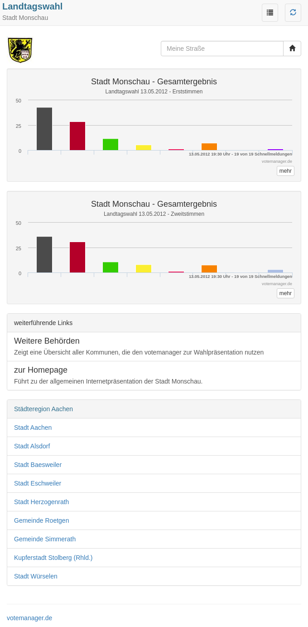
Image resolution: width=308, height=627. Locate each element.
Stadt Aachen (33, 427)
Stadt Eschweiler (37, 483)
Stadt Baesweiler (38, 464)
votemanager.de (29, 618)
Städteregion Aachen (43, 409)
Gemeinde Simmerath (45, 539)
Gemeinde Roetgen (41, 520)
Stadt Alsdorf (32, 446)
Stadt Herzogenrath (41, 501)
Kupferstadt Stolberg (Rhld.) (53, 557)
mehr (285, 171)
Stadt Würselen (36, 576)
